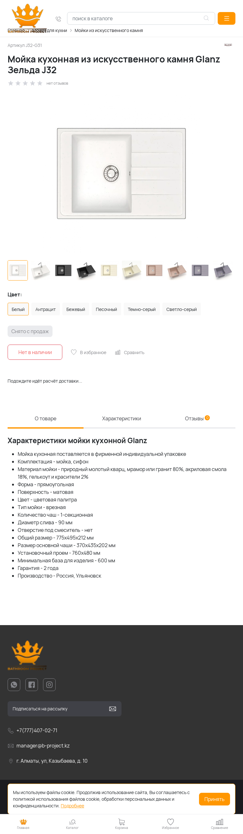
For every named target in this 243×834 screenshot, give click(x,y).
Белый (18, 309)
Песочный (106, 309)
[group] (121, 173)
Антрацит (45, 309)
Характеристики (121, 418)
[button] (226, 18)
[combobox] (141, 18)
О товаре (45, 418)
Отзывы (197, 418)
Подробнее (72, 806)
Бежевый (75, 309)
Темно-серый (142, 309)
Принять (214, 799)
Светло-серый (181, 309)
